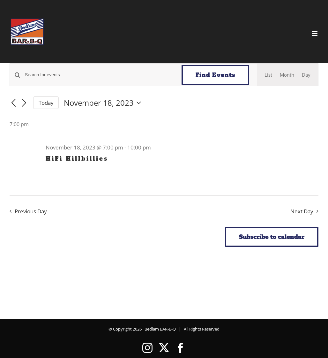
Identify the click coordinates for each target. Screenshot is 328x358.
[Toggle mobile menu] (315, 33)
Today (46, 102)
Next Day (301, 211)
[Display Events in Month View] (287, 75)
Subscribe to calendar (271, 236)
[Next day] (24, 103)
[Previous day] (13, 103)
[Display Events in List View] (268, 75)
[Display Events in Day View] (306, 75)
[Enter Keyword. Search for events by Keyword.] (99, 75)
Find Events (215, 75)
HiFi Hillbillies (77, 159)
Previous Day (31, 211)
